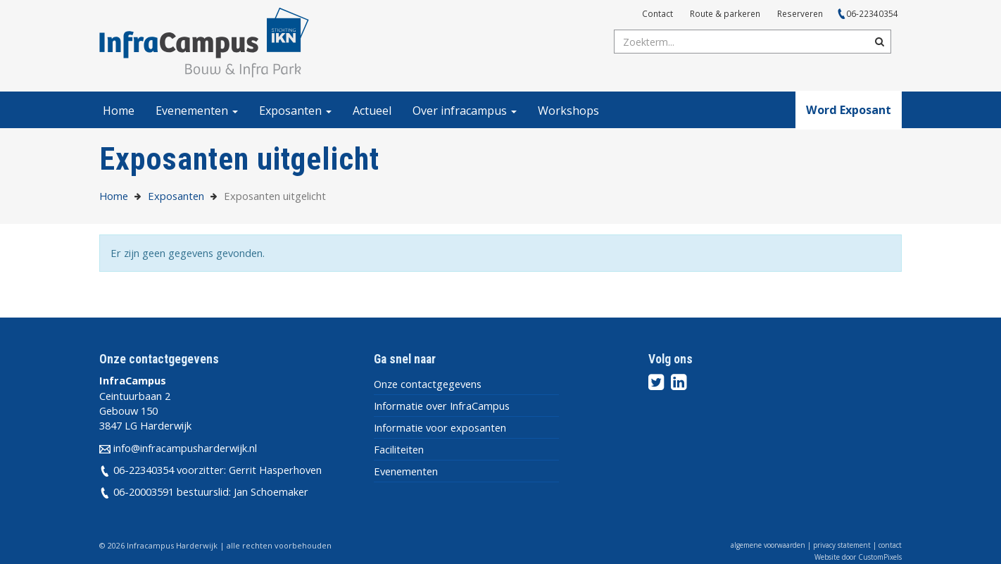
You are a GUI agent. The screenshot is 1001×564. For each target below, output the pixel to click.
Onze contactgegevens (427, 384)
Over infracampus (465, 110)
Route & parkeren (725, 13)
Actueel (372, 110)
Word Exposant (848, 110)
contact (890, 545)
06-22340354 (872, 13)
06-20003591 (143, 491)
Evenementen (197, 110)
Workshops (568, 110)
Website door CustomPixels (858, 557)
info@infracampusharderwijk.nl (185, 448)
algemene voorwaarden (768, 545)
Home (118, 110)
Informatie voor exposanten (440, 427)
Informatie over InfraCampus (442, 406)
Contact (657, 13)
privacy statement (842, 545)
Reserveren (800, 13)
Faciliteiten (399, 449)
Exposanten (295, 110)
